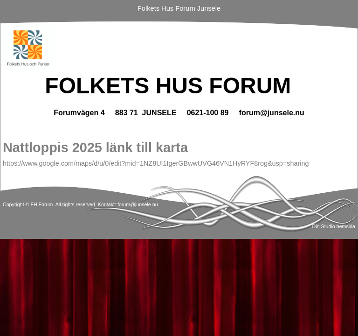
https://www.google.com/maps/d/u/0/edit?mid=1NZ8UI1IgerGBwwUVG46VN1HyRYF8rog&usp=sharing (156, 163)
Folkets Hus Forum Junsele (179, 8)
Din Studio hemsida (333, 226)
